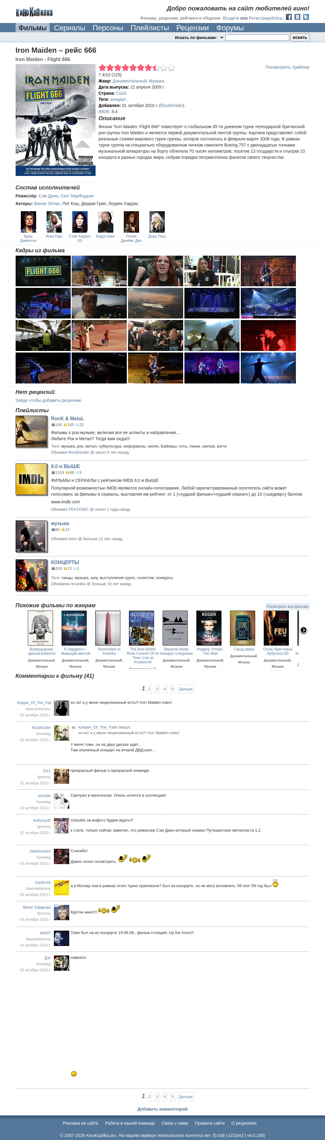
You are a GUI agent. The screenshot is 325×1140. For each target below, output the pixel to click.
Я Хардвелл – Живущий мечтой (75, 651)
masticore (43, 882)
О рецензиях (244, 1123)
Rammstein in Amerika (109, 651)
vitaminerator (40, 851)
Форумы (230, 28)
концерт (118, 99)
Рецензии (192, 28)
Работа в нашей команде (130, 1123)
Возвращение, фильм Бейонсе (41, 651)
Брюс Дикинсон (28, 238)
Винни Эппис (47, 203)
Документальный (130, 80)
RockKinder (172, 105)
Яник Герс (54, 236)
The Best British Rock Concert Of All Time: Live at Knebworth (143, 655)
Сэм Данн (48, 195)
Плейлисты (149, 28)
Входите (231, 18)
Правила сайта (210, 1123)
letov (73, 538)
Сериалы (69, 28)
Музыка (156, 80)
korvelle (44, 796)
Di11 (47, 771)
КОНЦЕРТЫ (65, 562)
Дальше (186, 689)
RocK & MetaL (67, 418)
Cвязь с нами (175, 1123)
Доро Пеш (157, 236)
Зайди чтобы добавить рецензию (48, 400)
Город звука (244, 649)
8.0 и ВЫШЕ (65, 466)
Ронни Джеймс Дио (131, 238)
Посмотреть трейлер (287, 67)
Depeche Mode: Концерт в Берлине (176, 651)
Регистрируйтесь (265, 18)
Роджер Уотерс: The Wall (210, 651)
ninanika (78, 583)
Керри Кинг (105, 236)
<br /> (144, 1015)
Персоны (108, 28)
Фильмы (33, 28)
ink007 (45, 933)
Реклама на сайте (80, 1123)
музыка (60, 523)
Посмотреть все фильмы (287, 606)
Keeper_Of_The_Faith (35, 703)
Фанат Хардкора (37, 907)
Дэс (47, 958)
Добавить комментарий (162, 1109)
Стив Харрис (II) (80, 238)
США (121, 93)
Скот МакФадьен (77, 195)
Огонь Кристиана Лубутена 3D (277, 651)
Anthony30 (42, 820)
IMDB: (105, 111)
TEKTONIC (79, 509)
